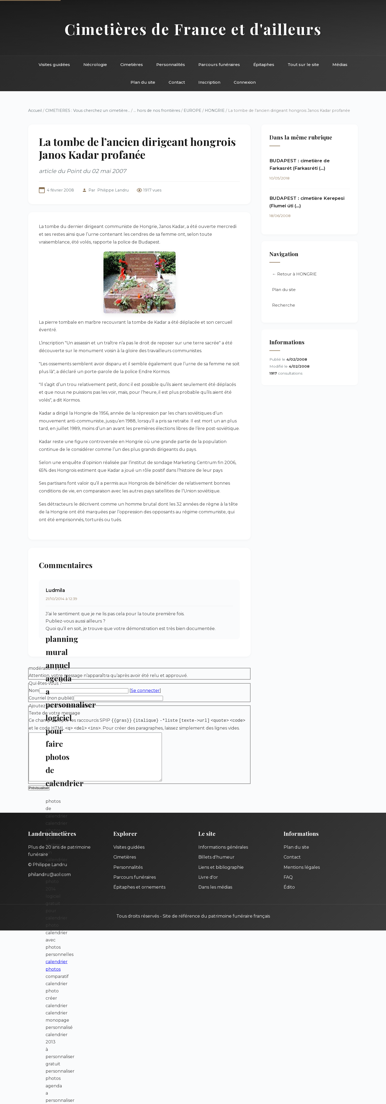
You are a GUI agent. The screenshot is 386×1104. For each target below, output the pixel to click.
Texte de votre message (54, 713)
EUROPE (192, 110)
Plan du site (143, 82)
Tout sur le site (303, 64)
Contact (177, 82)
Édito (289, 895)
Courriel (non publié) (51, 698)
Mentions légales (302, 875)
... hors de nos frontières (156, 110)
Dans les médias (215, 895)
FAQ (288, 885)
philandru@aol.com (49, 883)
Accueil (35, 110)
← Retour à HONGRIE (294, 274)
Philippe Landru (113, 190)
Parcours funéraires (219, 64)
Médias (339, 64)
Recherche (283, 305)
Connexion (245, 82)
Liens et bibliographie (221, 875)
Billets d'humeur (216, 865)
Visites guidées (54, 64)
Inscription (209, 82)
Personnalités (170, 64)
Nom (34, 690)
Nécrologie (95, 64)
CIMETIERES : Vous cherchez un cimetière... (87, 110)
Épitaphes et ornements (139, 895)
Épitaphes (263, 64)
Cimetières (131, 64)
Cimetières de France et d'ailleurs (193, 29)
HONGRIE (215, 110)
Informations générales (223, 855)
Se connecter (145, 690)
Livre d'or (208, 885)
